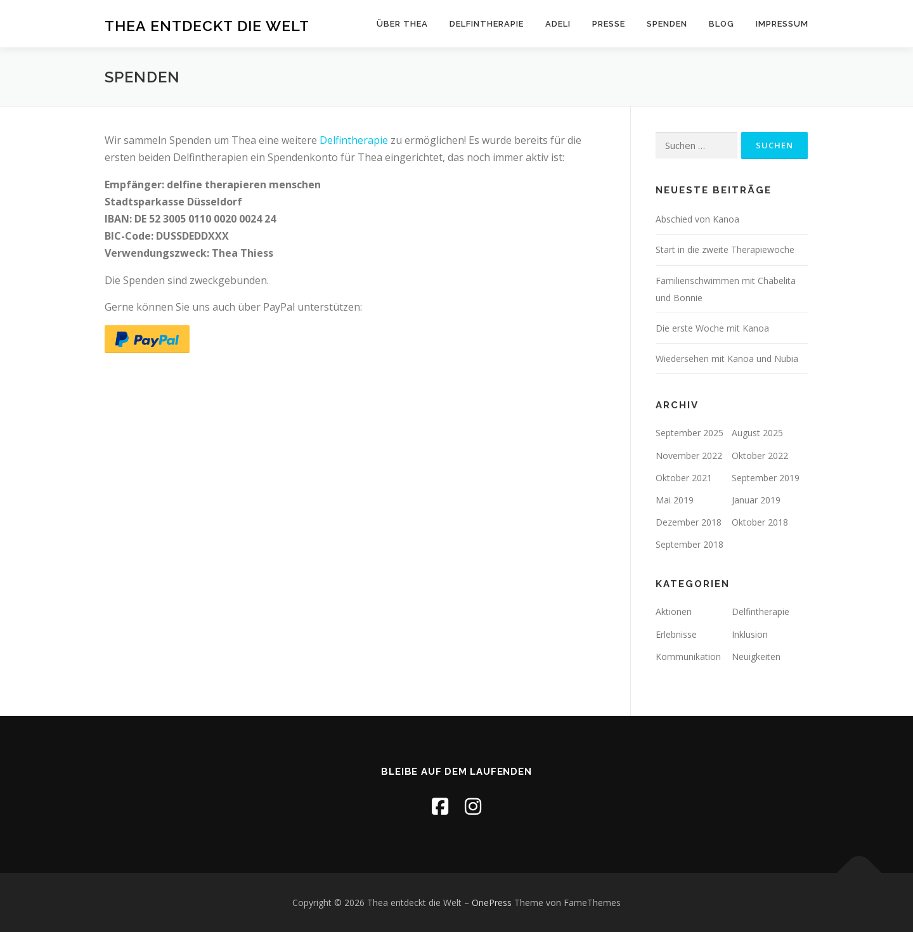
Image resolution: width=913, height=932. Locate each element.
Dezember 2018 (689, 522)
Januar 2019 (756, 500)
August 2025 (757, 433)
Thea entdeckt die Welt (207, 25)
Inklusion (750, 634)
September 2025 (689, 433)
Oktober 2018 (760, 522)
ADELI (558, 24)
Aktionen (674, 611)
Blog (721, 24)
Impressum (782, 24)
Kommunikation (688, 656)
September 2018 (689, 544)
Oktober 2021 (684, 478)
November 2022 (689, 456)
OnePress (492, 902)
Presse (608, 24)
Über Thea (402, 24)
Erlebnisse (676, 634)
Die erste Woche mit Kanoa (712, 328)
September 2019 (766, 478)
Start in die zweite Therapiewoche (725, 249)
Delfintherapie (487, 24)
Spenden (667, 24)
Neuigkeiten (756, 656)
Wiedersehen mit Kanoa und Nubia (727, 359)
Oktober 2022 (760, 456)
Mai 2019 (675, 500)
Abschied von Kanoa (697, 219)
